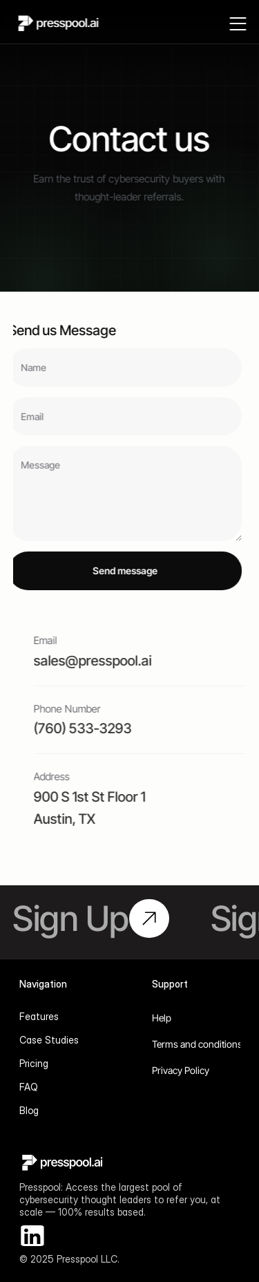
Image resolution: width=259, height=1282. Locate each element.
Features (39, 1016)
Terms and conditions (197, 1044)
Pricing (33, 1063)
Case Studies (49, 1040)
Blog (29, 1110)
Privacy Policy (180, 1070)
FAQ (28, 1087)
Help (161, 1018)
